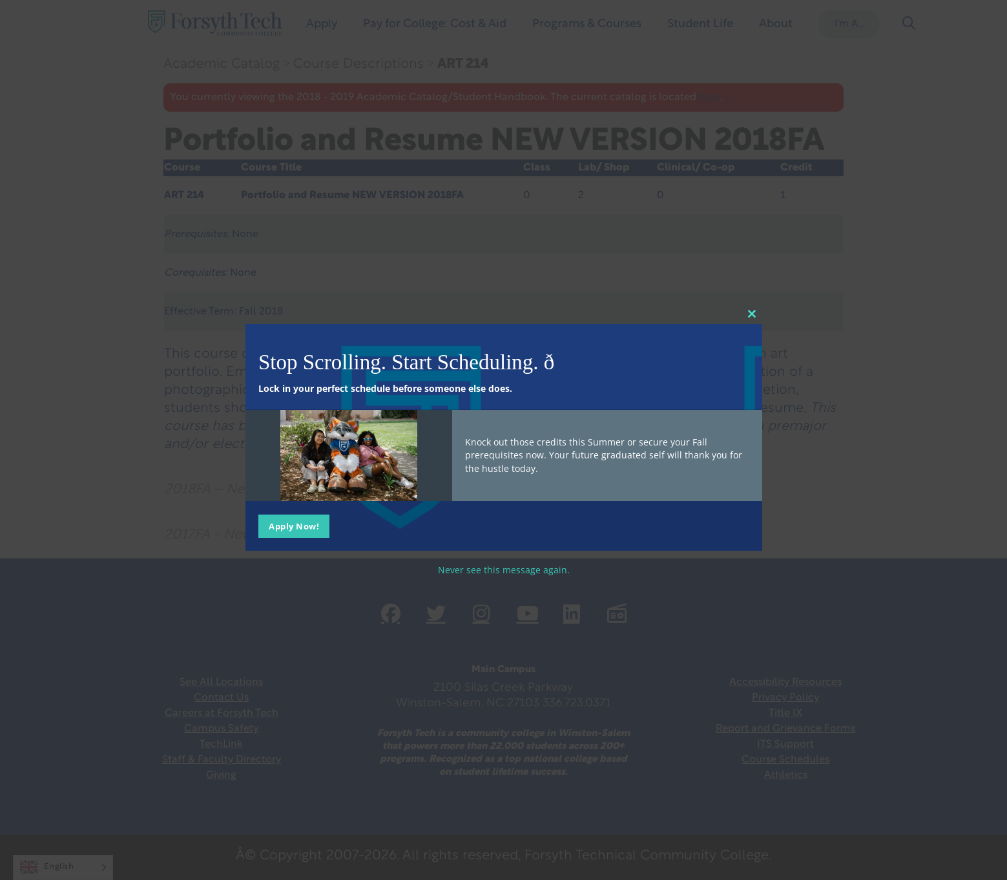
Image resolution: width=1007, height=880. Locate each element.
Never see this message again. (504, 570)
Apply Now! (294, 526)
